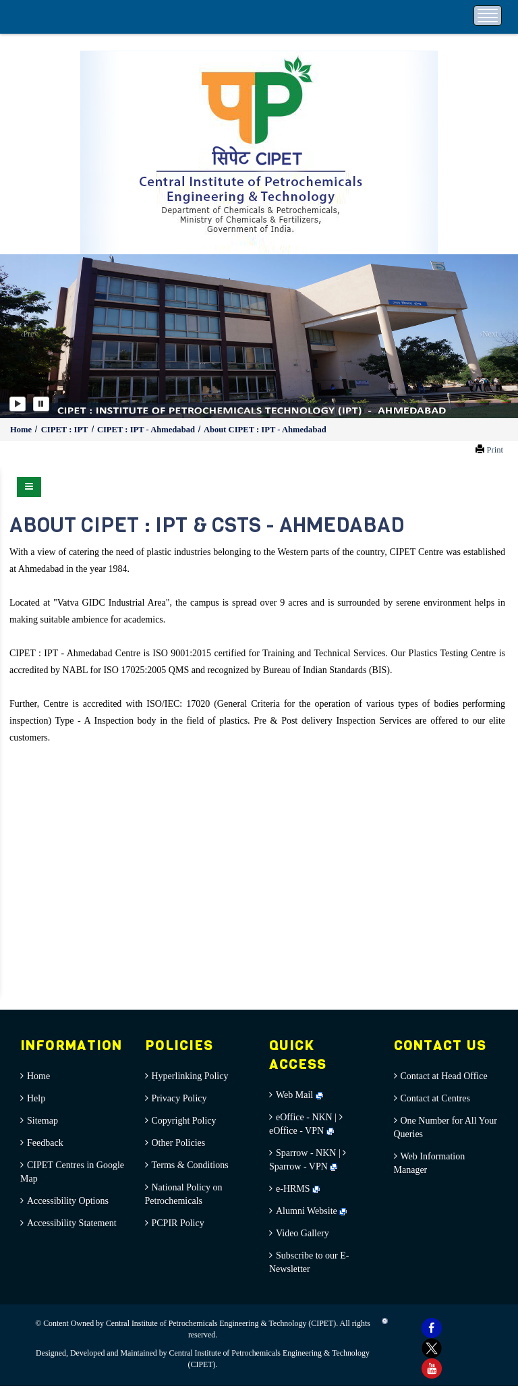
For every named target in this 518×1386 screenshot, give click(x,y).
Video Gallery (302, 1233)
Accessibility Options (68, 1201)
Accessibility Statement (72, 1223)
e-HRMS (298, 1189)
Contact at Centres (435, 1098)
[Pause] (41, 404)
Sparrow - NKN (306, 1153)
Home (22, 429)
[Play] (17, 404)
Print (494, 450)
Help (36, 1098)
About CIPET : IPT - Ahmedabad (265, 429)
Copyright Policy (184, 1121)
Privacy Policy (179, 1098)
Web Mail (299, 1095)
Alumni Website (311, 1211)
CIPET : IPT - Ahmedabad (147, 429)
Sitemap (42, 1121)
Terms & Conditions (190, 1165)
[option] (259, 336)
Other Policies (179, 1143)
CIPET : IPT (65, 429)
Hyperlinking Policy (190, 1076)
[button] (26, 336)
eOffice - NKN (304, 1117)
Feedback (45, 1143)
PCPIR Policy (178, 1223)
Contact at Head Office (444, 1076)
